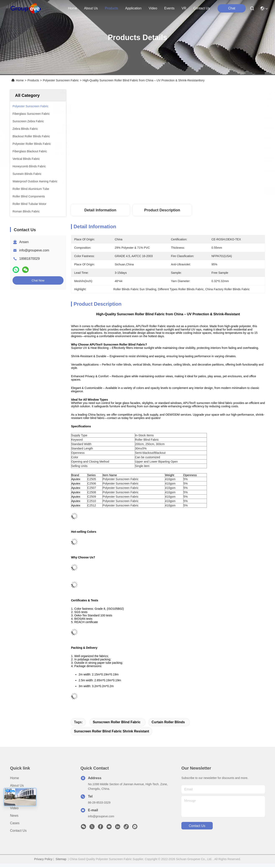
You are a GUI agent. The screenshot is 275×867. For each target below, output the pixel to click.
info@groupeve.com (34, 250)
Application (18, 800)
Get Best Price (208, 190)
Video (14, 808)
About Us (17, 785)
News (14, 815)
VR (184, 8)
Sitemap (61, 859)
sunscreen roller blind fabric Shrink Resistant (111, 731)
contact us (201, 8)
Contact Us (18, 830)
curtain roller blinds (168, 722)
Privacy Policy (43, 859)
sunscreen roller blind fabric (117, 722)
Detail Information (100, 210)
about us (91, 8)
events (169, 8)
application (133, 8)
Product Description (162, 210)
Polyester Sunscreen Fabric (61, 80)
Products (33, 80)
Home (72, 8)
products (111, 8)
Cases (14, 823)
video (153, 8)
